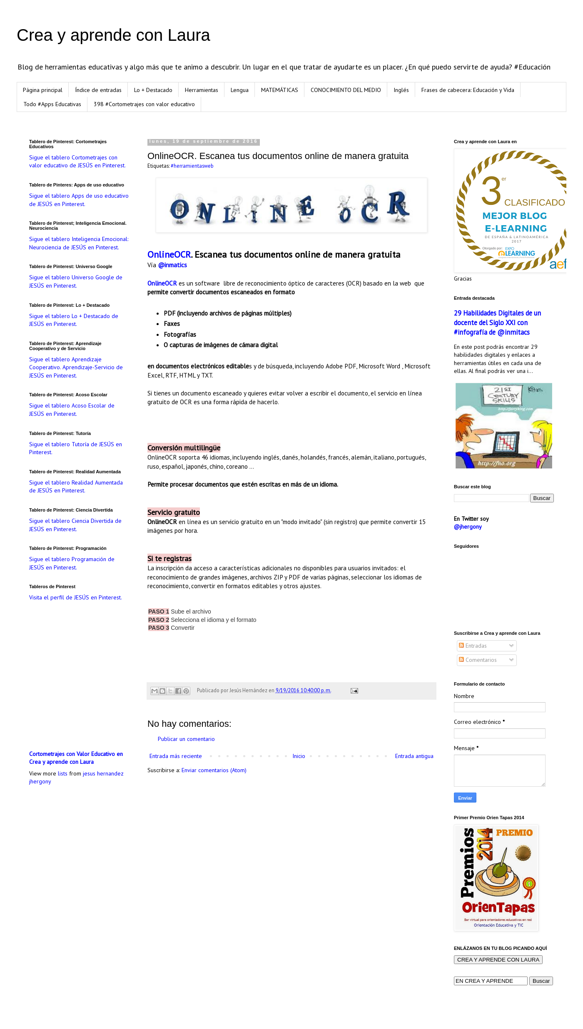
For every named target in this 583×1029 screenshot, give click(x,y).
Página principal (42, 90)
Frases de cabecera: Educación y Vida (467, 90)
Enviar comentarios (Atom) (214, 770)
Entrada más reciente (175, 756)
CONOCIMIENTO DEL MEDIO (346, 90)
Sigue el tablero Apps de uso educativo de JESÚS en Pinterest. (79, 200)
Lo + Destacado (153, 90)
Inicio (298, 756)
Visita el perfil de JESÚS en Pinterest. (75, 597)
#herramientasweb (192, 165)
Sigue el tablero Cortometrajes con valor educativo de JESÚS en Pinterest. (77, 161)
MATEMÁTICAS (279, 90)
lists (62, 773)
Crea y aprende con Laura (113, 35)
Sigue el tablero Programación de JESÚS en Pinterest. (72, 563)
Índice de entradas (98, 90)
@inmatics (172, 265)
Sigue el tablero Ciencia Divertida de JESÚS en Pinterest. (75, 525)
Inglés (401, 90)
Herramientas (201, 90)
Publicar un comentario (186, 739)
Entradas (473, 645)
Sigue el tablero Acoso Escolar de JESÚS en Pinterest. (72, 410)
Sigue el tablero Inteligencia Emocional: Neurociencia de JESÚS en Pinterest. (78, 243)
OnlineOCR (169, 254)
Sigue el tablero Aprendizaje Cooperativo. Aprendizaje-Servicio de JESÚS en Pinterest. (76, 367)
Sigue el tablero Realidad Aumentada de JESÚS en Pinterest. (76, 487)
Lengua (240, 90)
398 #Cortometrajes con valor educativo (144, 104)
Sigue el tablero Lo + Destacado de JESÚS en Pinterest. (73, 320)
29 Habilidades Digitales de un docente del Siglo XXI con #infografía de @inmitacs (497, 322)
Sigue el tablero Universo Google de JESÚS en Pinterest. (75, 281)
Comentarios (478, 660)
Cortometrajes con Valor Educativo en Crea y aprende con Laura (76, 758)
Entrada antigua (414, 756)
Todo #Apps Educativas (52, 104)
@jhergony (468, 526)
